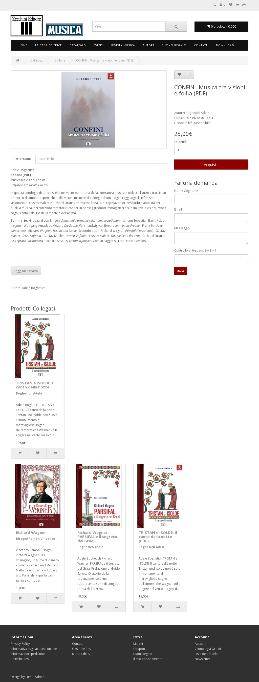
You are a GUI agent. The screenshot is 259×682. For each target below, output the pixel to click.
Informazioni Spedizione (28, 654)
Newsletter (202, 659)
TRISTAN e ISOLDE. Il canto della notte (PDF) (158, 536)
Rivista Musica (123, 45)
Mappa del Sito (83, 654)
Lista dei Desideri (207, 654)
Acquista (211, 164)
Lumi (29, 677)
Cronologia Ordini (208, 649)
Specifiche (47, 159)
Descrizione (23, 159)
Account (200, 644)
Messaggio (182, 228)
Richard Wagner (31, 532)
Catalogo (78, 45)
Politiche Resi (20, 659)
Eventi (99, 45)
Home (23, 45)
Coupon (139, 649)
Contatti (201, 45)
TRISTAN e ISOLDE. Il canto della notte (35, 385)
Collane (59, 60)
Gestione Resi (82, 649)
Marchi (138, 644)
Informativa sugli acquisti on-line (34, 649)
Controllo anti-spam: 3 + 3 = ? (195, 250)
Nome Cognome (186, 191)
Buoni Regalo (142, 654)
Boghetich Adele (197, 113)
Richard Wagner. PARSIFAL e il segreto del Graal (97, 536)
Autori (148, 45)
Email (178, 209)
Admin (39, 677)
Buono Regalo (174, 45)
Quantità (180, 142)
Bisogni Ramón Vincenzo (35, 538)
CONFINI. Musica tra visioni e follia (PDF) (104, 60)
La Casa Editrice (48, 45)
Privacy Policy (20, 644)
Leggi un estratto (26, 271)
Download (225, 45)
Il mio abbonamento (148, 659)
